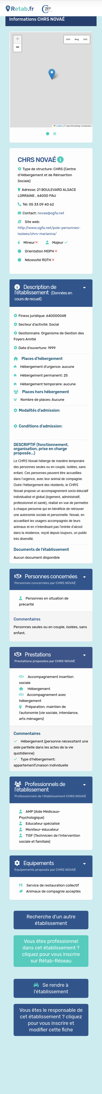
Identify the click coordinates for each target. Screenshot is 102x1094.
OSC (85, 39)
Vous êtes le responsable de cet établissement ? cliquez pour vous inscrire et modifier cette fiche (51, 1020)
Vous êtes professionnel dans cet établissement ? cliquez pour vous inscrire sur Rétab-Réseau (51, 951)
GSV (68, 39)
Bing (77, 39)
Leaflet (58, 126)
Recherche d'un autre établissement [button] (50, 920)
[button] (51, 74)
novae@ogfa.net (51, 213)
